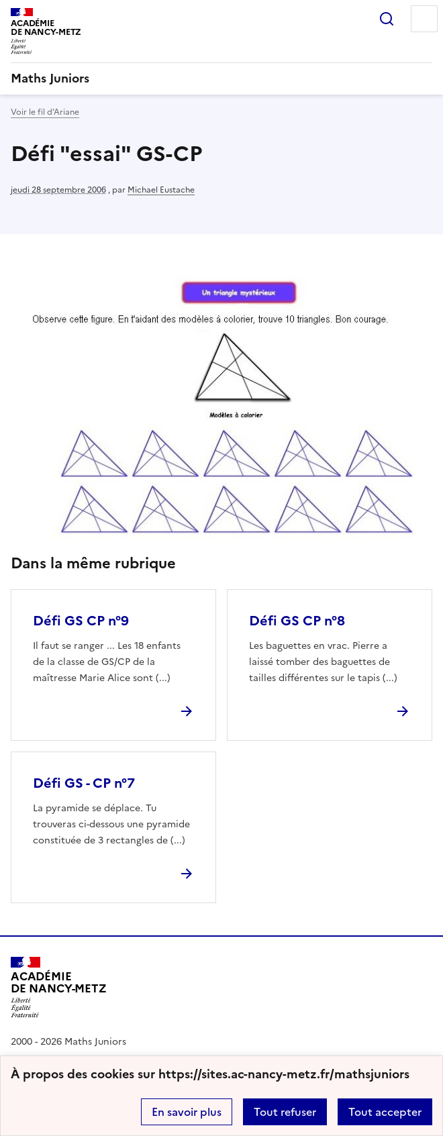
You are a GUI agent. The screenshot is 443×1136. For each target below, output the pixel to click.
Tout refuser (285, 1112)
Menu (424, 18)
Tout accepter (385, 1112)
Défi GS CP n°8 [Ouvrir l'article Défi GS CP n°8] (297, 621)
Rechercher (386, 18)
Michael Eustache (161, 190)
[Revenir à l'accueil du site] (59, 987)
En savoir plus (187, 1112)
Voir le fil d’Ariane (45, 112)
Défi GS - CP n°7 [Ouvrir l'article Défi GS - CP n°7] (84, 783)
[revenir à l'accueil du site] (221, 78)
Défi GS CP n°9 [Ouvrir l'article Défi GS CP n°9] (81, 621)
